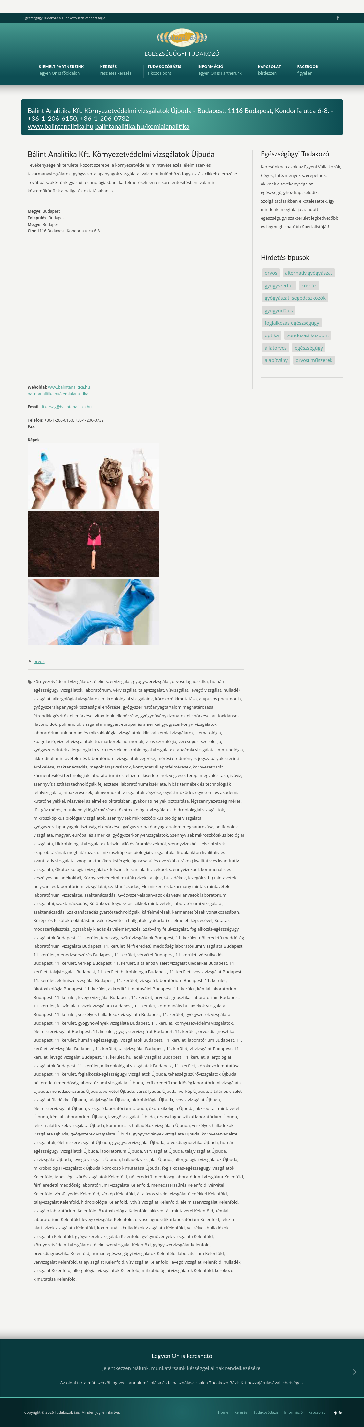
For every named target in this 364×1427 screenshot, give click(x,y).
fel (341, 1413)
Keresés (240, 1412)
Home (223, 1412)
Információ (293, 1412)
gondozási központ (308, 335)
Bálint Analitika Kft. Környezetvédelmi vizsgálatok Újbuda (121, 154)
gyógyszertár (279, 285)
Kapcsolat (316, 1412)
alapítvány (276, 360)
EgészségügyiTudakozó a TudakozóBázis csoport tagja (64, 18)
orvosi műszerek (314, 360)
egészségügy (309, 347)
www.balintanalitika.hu (60, 126)
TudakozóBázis (265, 1412)
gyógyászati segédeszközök (295, 297)
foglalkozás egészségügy (292, 322)
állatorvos (276, 347)
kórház (309, 285)
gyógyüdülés (279, 310)
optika (272, 335)
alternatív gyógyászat (308, 273)
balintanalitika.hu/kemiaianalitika (142, 126)
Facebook (337, 18)
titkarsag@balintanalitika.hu (66, 407)
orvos (39, 661)
